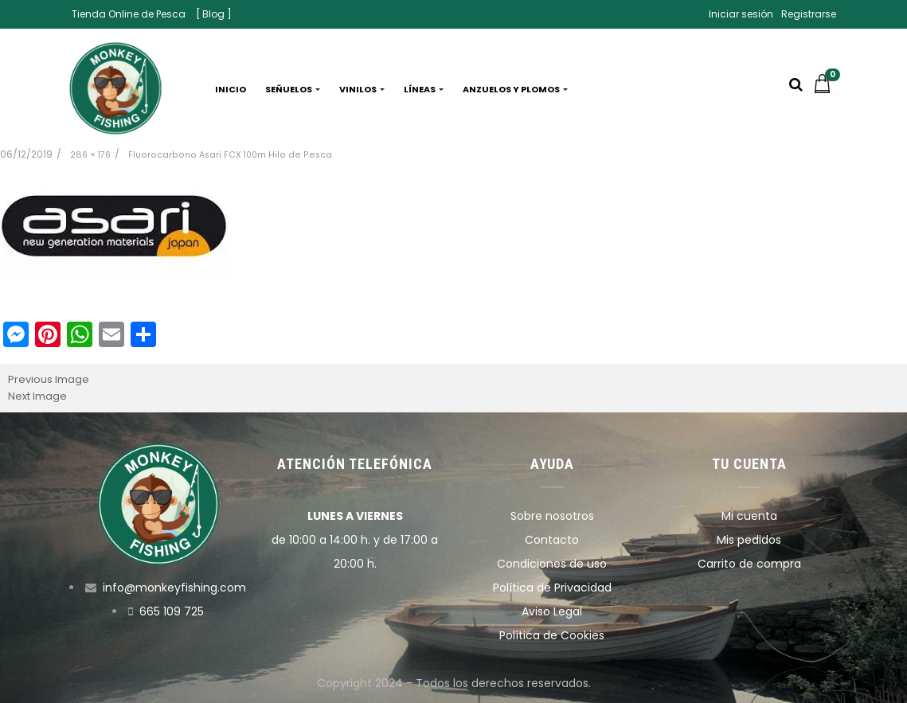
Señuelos (292, 89)
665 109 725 (171, 611)
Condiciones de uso (552, 564)
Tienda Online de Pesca (129, 14)
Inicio (230, 89)
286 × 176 (90, 155)
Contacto (552, 540)
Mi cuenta (749, 516)
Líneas (424, 89)
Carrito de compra (749, 564)
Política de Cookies (551, 635)
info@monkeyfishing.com (174, 588)
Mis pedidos (749, 540)
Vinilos (362, 89)
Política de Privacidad (552, 588)
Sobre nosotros (552, 516)
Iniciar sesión (741, 14)
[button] (826, 89)
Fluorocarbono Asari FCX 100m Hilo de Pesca (230, 155)
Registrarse (808, 14)
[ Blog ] (214, 14)
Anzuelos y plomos (515, 89)
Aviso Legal (552, 611)
